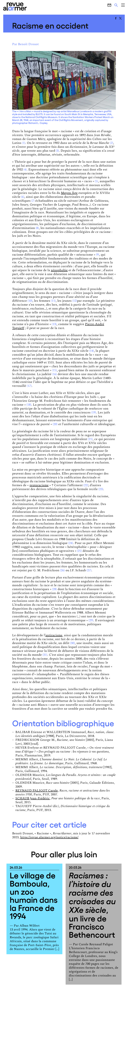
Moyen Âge (69, 193)
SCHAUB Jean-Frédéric (32, 798)
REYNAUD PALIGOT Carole (36, 790)
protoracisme (39, 485)
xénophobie (59, 270)
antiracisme (53, 635)
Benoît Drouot (28, 44)
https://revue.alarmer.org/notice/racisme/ (49, 837)
